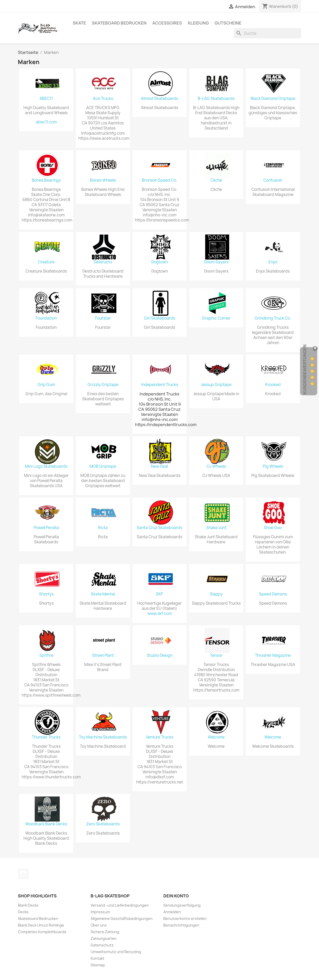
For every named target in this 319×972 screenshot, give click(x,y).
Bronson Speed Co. (159, 180)
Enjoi (272, 262)
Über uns (99, 925)
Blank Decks (28, 905)
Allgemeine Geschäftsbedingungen (122, 918)
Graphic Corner (216, 318)
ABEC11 (46, 98)
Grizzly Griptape (103, 384)
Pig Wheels (273, 466)
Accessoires (167, 23)
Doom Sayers (216, 262)
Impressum (100, 911)
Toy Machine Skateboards (103, 737)
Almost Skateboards (159, 98)
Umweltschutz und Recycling (116, 951)
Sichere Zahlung (105, 931)
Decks (23, 911)
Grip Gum (46, 384)
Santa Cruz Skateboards (159, 527)
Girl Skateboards (159, 318)
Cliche (216, 180)
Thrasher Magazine (273, 655)
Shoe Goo (273, 527)
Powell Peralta (46, 527)
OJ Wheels (216, 466)
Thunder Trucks (46, 737)
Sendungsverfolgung (182, 905)
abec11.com (46, 122)
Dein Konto (176, 896)
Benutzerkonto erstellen (185, 918)
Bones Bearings (46, 180)
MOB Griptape (103, 466)
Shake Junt (216, 527)
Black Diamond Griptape (273, 98)
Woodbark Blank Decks (46, 824)
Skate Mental (103, 594)
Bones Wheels (103, 180)
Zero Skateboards (103, 824)
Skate (79, 23)
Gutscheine (228, 23)
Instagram (23, 874)
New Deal (159, 466)
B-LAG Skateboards (216, 98)
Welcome (216, 737)
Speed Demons (273, 594)
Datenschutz (102, 945)
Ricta (103, 527)
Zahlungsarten (104, 938)
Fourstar (103, 318)
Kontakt (97, 958)
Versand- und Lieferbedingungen (120, 905)
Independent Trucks (159, 384)
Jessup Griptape (216, 384)
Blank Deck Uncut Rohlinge (41, 925)
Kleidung (198, 23)
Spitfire (46, 655)
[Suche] (267, 33)
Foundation (46, 318)
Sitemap (98, 965)
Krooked (273, 384)
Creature (46, 262)
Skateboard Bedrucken (119, 23)
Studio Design (160, 655)
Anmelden (172, 911)
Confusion (272, 180)
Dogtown (159, 262)
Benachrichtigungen (181, 925)
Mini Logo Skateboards (46, 466)
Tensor (216, 655)
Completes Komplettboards (42, 931)
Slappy (216, 594)
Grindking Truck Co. (273, 318)
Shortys (46, 594)
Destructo (103, 262)
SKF (159, 594)
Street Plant (103, 655)
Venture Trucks (159, 737)
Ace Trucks (103, 98)
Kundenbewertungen (305, 369)
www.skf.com (160, 613)
